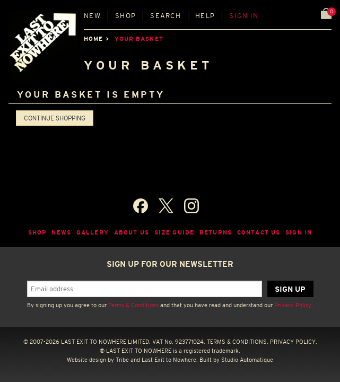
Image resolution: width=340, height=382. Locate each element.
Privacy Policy (292, 305)
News (61, 232)
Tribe (122, 360)
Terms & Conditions (133, 305)
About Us (131, 232)
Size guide (174, 232)
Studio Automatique (247, 360)
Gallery (92, 232)
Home (93, 39)
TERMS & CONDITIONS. (237, 341)
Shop (125, 16)
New (92, 16)
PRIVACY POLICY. (293, 341)
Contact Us (258, 232)
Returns (215, 232)
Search (165, 16)
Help (205, 16)
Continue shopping (54, 118)
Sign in (243, 16)
